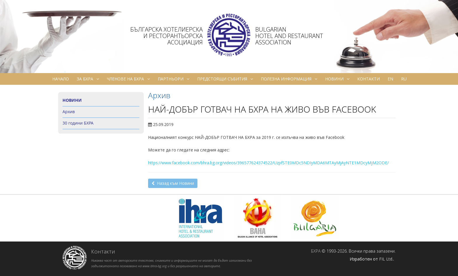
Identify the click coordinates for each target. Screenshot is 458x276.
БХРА (315, 251)
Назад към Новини (173, 183)
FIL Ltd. (386, 259)
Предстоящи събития (225, 79)
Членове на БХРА (128, 79)
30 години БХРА (78, 123)
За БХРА (88, 79)
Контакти (368, 79)
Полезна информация (289, 79)
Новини (337, 79)
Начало (60, 79)
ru (404, 79)
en (390, 79)
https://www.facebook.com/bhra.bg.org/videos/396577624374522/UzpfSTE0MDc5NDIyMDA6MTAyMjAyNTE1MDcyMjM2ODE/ (268, 162)
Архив (69, 111)
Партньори (173, 79)
